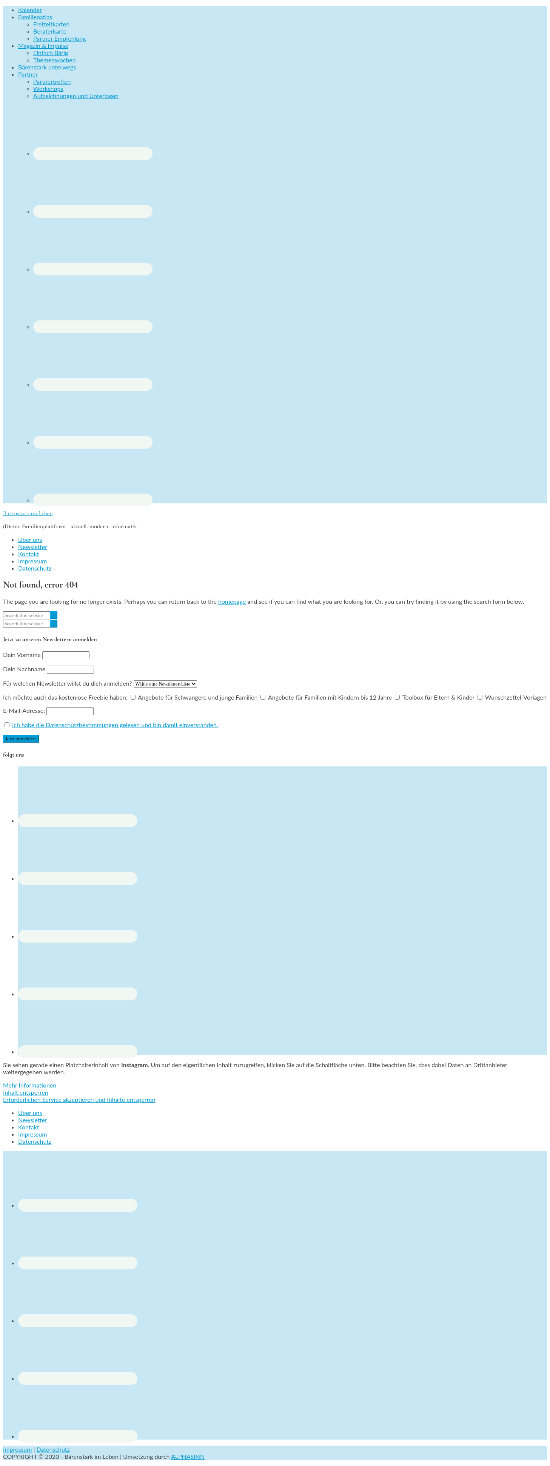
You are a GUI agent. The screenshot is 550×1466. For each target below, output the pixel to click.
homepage (232, 601)
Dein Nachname (24, 668)
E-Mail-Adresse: (48, 710)
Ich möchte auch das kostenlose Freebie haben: (65, 697)
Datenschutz (53, 1449)
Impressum (17, 1449)
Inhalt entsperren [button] (25, 1092)
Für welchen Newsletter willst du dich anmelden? (67, 683)
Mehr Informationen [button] (29, 1085)
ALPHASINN (188, 1456)
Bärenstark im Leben (28, 513)
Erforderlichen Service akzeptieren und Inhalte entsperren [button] (79, 1099)
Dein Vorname (22, 654)
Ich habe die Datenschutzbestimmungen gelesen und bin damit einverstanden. (115, 724)
